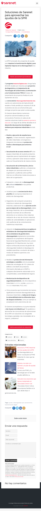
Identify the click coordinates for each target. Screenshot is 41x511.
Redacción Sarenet (11, 30)
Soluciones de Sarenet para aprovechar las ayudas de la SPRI (18, 15)
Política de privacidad (19, 479)
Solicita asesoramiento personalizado (20, 77)
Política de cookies (28, 505)
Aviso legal (10, 505)
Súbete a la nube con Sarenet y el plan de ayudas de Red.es (26, 368)
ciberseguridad (17, 405)
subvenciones (28, 405)
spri (23, 405)
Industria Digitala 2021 (20, 84)
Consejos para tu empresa (13, 32)
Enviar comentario (11, 463)
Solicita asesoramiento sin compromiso (20, 329)
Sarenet (25, 508)
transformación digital (11, 407)
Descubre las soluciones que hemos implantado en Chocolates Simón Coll (26, 384)
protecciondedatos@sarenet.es (11, 477)
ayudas (11, 405)
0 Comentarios (27, 32)
